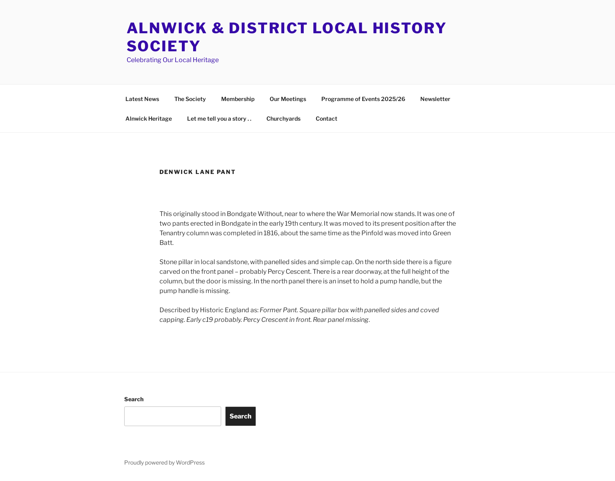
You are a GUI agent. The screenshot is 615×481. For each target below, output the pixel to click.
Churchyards (283, 118)
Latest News (142, 98)
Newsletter (435, 98)
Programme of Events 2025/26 (363, 98)
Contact (326, 118)
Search (133, 399)
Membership (237, 98)
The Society (190, 98)
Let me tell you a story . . (219, 118)
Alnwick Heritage (148, 118)
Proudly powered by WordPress (164, 462)
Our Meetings (288, 98)
